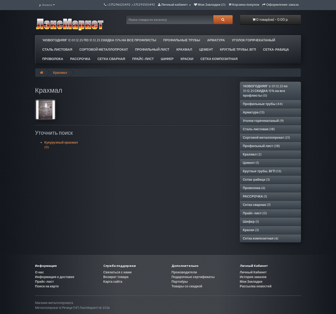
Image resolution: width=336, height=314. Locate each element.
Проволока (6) (254, 188)
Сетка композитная (219, 59)
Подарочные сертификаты (193, 277)
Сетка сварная (111, 59)
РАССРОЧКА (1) (255, 196)
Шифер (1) (251, 221)
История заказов (253, 277)
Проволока (52, 59)
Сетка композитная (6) (260, 238)
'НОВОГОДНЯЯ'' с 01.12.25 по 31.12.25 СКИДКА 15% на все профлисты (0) (265, 91)
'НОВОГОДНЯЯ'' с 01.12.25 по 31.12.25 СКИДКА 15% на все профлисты (99, 40)
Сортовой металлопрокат (103, 49)
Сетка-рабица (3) (256, 179)
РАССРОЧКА (80, 59)
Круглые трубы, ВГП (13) (262, 171)
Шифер (167, 59)
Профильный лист (152, 49)
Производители (184, 272)
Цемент (206, 49)
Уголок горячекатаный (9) (263, 121)
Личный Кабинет (253, 272)
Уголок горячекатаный (253, 40)
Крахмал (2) (252, 154)
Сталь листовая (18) (259, 129)
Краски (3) (251, 230)
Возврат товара (116, 277)
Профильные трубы (181, 40)
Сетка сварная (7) (256, 205)
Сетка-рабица (276, 49)
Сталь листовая (57, 49)
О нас (39, 272)
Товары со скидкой (187, 286)
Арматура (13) (254, 112)
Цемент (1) (251, 163)
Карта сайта (112, 281)
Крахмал (184, 49)
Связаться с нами (117, 272)
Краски (187, 59)
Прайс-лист (143, 59)
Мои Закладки (251, 281)
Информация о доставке (54, 277)
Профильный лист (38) (261, 146)
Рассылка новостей (256, 286)
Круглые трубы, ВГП (238, 49)
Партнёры (180, 281)
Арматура (216, 40)
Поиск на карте (47, 286)
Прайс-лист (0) (255, 213)
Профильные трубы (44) (263, 104)
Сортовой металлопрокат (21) (266, 137)
